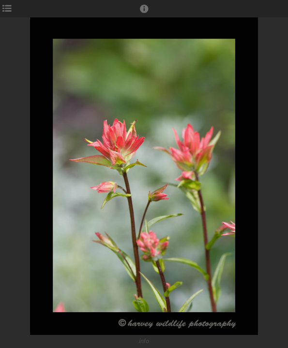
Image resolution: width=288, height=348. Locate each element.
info (144, 341)
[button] (144, 13)
